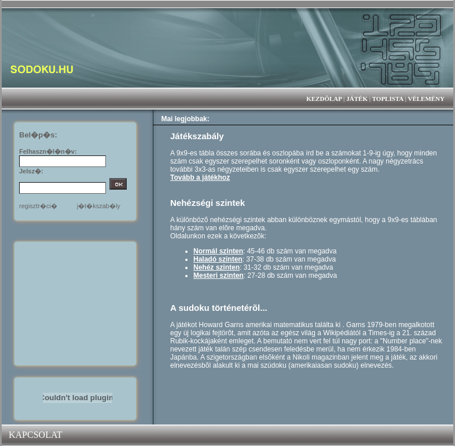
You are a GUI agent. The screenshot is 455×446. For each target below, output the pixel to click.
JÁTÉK (357, 98)
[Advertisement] (77, 303)
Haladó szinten (218, 259)
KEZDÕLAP (324, 98)
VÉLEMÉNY (426, 98)
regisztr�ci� (38, 205)
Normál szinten (218, 251)
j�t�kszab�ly (98, 205)
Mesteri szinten (218, 275)
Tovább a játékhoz (200, 177)
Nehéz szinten (216, 267)
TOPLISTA (387, 98)
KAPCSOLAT (35, 435)
